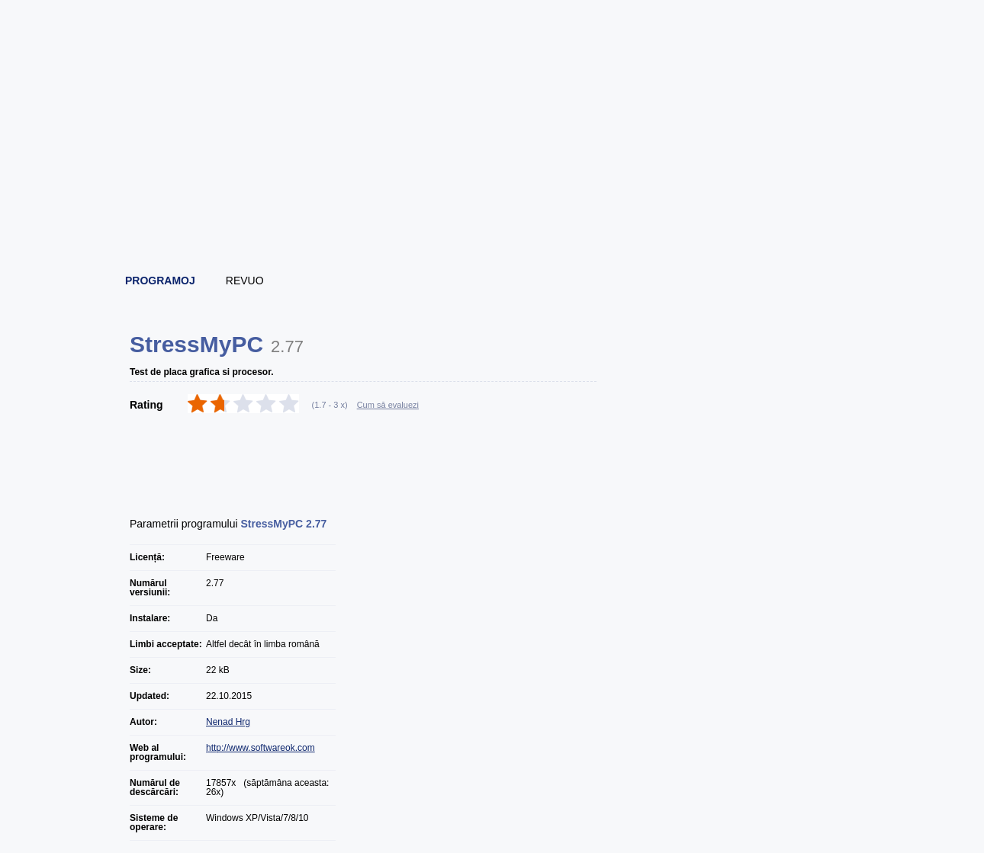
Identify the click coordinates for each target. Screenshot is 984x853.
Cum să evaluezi (388, 404)
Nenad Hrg (228, 722)
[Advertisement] (493, 221)
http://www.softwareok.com (260, 747)
